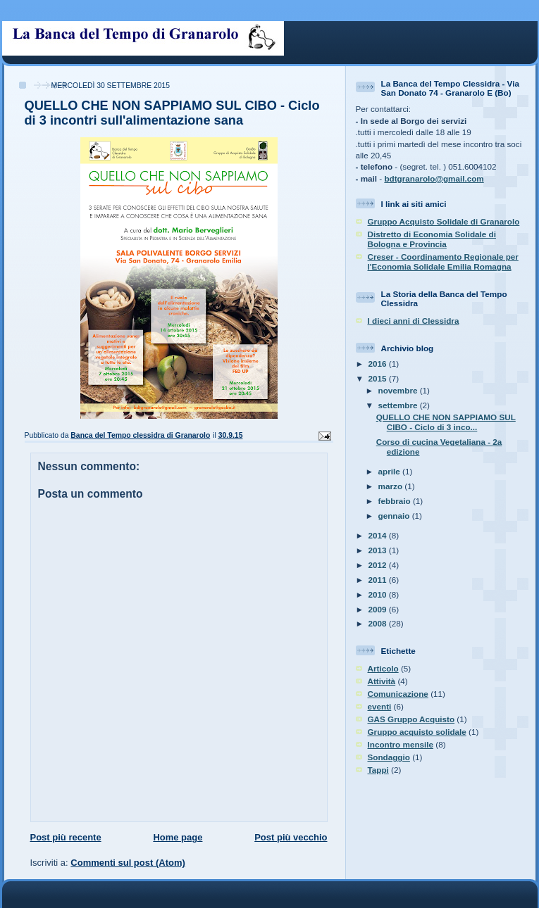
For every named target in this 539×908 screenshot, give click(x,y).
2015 (378, 378)
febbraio (395, 500)
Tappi (378, 769)
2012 (378, 564)
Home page (177, 837)
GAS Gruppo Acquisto (411, 719)
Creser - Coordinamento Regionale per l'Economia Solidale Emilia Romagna (443, 261)
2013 (378, 550)
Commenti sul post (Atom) (127, 862)
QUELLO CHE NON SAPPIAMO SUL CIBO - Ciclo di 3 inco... (446, 421)
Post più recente (65, 837)
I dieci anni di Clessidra (413, 320)
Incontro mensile (401, 744)
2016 (378, 363)
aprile (390, 471)
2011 (378, 579)
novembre (399, 390)
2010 (378, 594)
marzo (391, 486)
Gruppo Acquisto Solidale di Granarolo (444, 221)
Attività (382, 681)
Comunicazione (398, 693)
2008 (378, 623)
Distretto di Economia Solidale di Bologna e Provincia (432, 238)
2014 (378, 535)
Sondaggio (389, 757)
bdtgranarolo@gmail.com (433, 178)
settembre (399, 405)
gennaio (395, 515)
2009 (378, 609)
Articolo (383, 668)
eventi (380, 706)
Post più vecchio (290, 837)
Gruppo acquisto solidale (417, 731)
